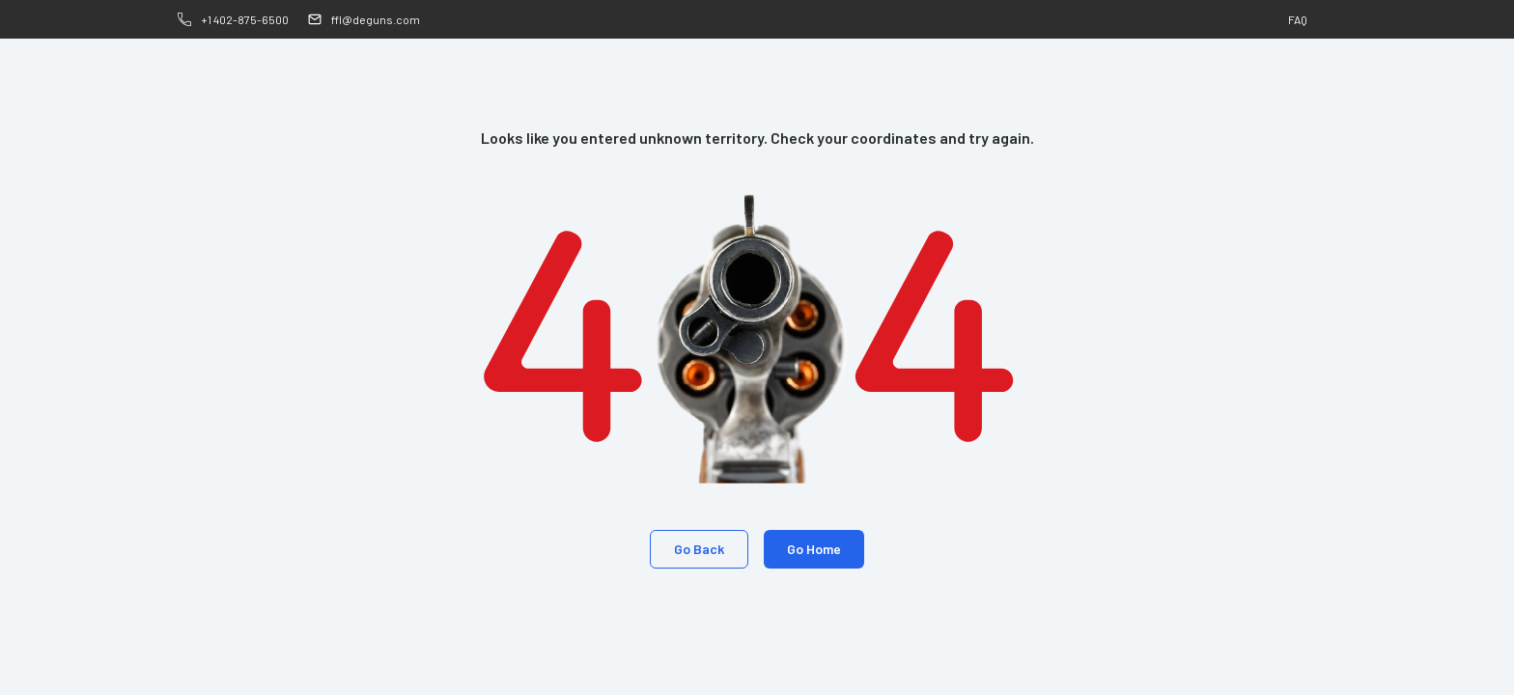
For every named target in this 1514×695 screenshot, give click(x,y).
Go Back (699, 549)
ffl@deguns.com (375, 19)
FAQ (1297, 19)
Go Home (814, 549)
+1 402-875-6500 (245, 19)
